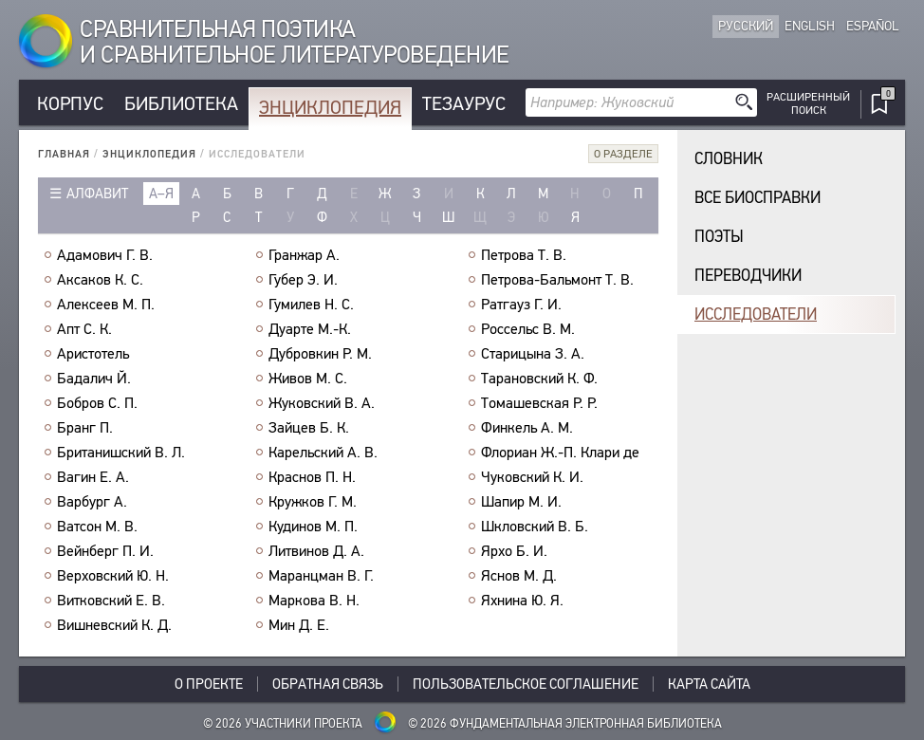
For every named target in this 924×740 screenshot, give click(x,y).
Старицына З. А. (532, 353)
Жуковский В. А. (321, 403)
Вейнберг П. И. (105, 551)
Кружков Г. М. (312, 501)
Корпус (70, 104)
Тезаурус (464, 104)
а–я (161, 193)
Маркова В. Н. (314, 600)
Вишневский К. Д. (114, 625)
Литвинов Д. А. (316, 551)
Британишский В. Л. (121, 452)
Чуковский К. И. (532, 477)
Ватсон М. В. (97, 526)
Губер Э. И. (303, 279)
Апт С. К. (84, 329)
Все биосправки (757, 198)
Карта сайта (709, 684)
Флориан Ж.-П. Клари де (560, 452)
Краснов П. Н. (312, 477)
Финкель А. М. (527, 427)
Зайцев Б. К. (308, 427)
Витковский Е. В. (111, 600)
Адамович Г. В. (105, 255)
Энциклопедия (330, 108)
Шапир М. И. (521, 501)
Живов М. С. (307, 378)
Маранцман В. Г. (321, 575)
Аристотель (93, 353)
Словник (728, 159)
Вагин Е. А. (93, 477)
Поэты (719, 237)
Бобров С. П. (97, 403)
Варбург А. (92, 501)
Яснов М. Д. (519, 575)
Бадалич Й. (94, 378)
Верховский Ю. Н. (113, 575)
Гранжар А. (304, 255)
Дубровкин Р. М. (320, 353)
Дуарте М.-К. (309, 329)
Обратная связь (327, 684)
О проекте (209, 684)
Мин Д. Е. (298, 625)
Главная (64, 154)
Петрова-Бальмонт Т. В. (557, 279)
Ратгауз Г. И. (521, 304)
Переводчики (748, 276)
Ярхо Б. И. (514, 551)
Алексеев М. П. (106, 304)
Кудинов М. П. (313, 526)
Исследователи (755, 314)
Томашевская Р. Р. (539, 403)
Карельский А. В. (323, 452)
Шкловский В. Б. (534, 526)
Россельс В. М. (528, 329)
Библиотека (181, 104)
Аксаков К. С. (100, 279)
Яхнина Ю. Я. (522, 600)
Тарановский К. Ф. (539, 378)
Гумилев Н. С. (311, 304)
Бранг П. (85, 427)
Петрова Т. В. (523, 255)
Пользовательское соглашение (525, 684)
